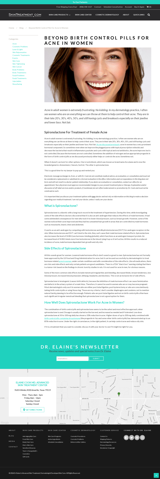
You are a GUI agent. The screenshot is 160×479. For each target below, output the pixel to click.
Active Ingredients (54, 439)
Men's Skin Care (28, 445)
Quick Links (138, 15)
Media (12, 441)
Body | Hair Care (28, 442)
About (126, 15)
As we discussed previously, (108, 144)
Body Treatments (19, 73)
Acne (14, 44)
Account (128, 7)
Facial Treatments (19, 78)
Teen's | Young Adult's (30, 451)
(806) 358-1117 (86, 7)
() (149, 7)
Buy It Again (139, 7)
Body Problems (18, 70)
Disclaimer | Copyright (107, 448)
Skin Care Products (60, 15)
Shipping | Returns (106, 439)
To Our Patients (80, 2)
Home (11, 28)
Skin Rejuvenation (19, 52)
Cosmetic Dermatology (107, 15)
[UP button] (156, 475)
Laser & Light (17, 49)
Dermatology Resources (108, 442)
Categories (13, 39)
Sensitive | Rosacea (29, 448)
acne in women (65, 261)
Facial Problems (18, 75)
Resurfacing (17, 84)
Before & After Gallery (78, 442)
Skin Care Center (83, 15)
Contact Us (104, 436)
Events (15, 58)
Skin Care (16, 61)
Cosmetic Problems (20, 47)
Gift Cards (26, 457)
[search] (148, 15)
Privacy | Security (106, 445)
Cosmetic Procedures (78, 436)
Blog (21, 28)
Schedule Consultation (113, 7)
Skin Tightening (18, 64)
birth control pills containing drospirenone (62, 318)
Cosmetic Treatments (21, 55)
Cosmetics (26, 454)
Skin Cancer (17, 67)
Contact (97, 7)
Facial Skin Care (28, 439)
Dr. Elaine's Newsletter (80, 347)
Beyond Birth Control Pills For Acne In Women (48, 28)
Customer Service (109, 430)
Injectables (16, 81)
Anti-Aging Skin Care (29, 436)
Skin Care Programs (54, 436)
